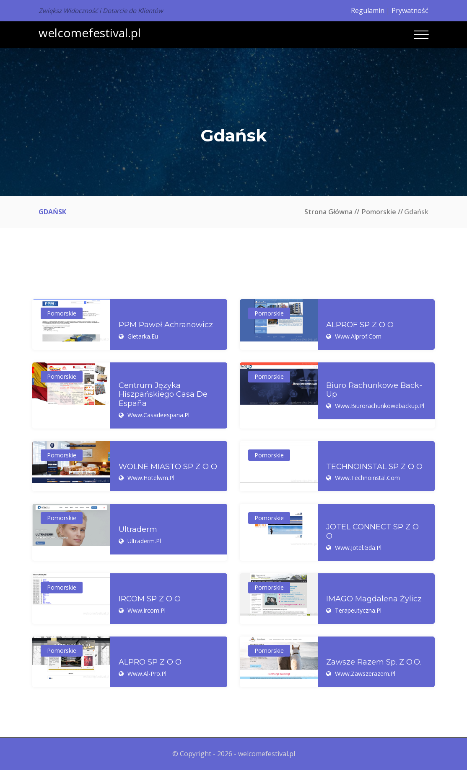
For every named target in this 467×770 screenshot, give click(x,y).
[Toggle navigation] (421, 34)
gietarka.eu (142, 336)
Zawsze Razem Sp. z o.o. (373, 662)
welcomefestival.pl (90, 33)
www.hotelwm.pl (150, 478)
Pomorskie (379, 211)
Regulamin (367, 10)
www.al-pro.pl (146, 674)
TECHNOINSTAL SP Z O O (374, 466)
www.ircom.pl (146, 610)
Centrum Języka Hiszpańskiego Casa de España (163, 394)
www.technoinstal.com (367, 478)
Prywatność (410, 10)
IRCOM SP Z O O (150, 599)
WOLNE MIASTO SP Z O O (168, 466)
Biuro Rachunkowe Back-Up (374, 390)
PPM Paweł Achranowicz (166, 325)
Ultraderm (138, 529)
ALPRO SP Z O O (150, 662)
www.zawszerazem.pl (365, 674)
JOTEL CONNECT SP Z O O (372, 532)
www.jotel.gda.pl (358, 548)
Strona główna (328, 211)
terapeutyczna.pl (358, 610)
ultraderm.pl (144, 541)
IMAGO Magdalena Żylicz (374, 599)
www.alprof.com (358, 336)
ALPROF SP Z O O (360, 325)
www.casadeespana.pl (158, 415)
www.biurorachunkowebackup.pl (379, 406)
